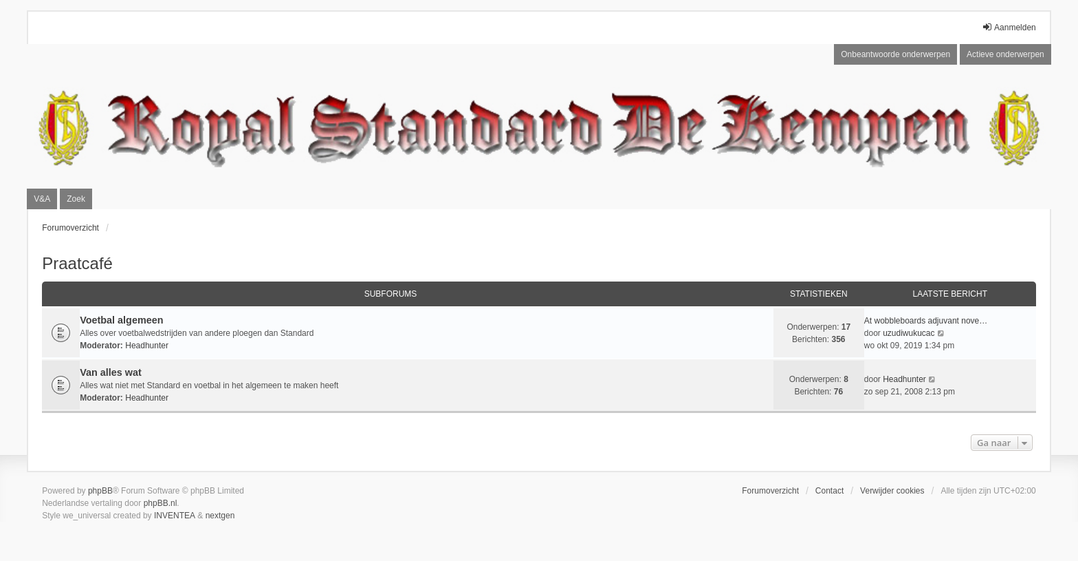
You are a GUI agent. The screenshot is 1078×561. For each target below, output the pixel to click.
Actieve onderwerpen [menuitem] (1005, 54)
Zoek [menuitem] (76, 199)
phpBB (100, 491)
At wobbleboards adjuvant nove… (925, 321)
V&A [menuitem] (42, 199)
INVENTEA (174, 515)
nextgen (220, 515)
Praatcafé (77, 263)
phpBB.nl (160, 503)
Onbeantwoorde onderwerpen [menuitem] (895, 54)
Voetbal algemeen (121, 320)
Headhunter (146, 345)
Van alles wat (111, 372)
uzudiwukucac (908, 333)
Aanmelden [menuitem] (1009, 27)
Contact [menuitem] (829, 491)
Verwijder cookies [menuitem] (892, 491)
